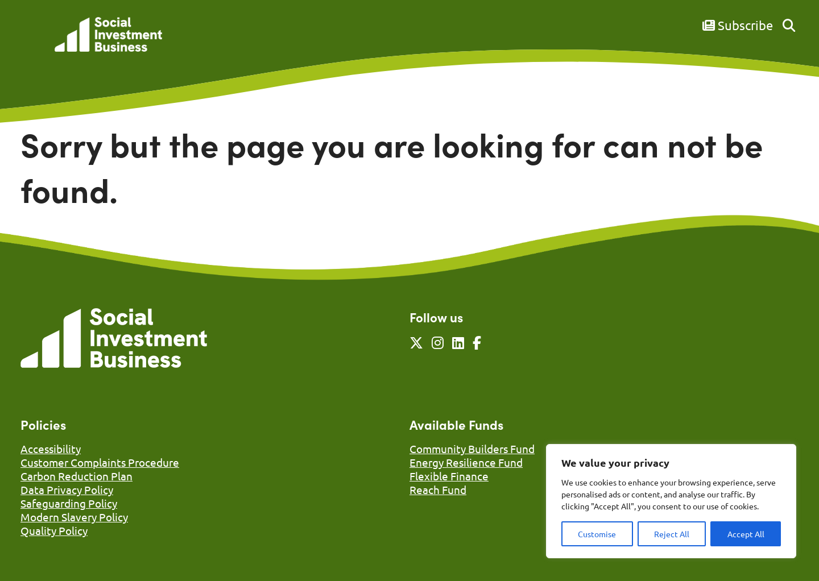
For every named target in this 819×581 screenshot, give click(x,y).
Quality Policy (54, 530)
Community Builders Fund (472, 448)
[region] (671, 501)
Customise (597, 534)
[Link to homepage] (108, 35)
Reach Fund (438, 489)
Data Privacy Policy (66, 489)
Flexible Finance (449, 476)
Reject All (671, 534)
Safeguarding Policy (68, 503)
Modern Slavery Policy (74, 517)
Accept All (745, 534)
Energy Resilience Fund (466, 462)
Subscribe (737, 25)
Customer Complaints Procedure (99, 462)
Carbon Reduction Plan (76, 476)
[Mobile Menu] (33, 42)
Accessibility (50, 448)
